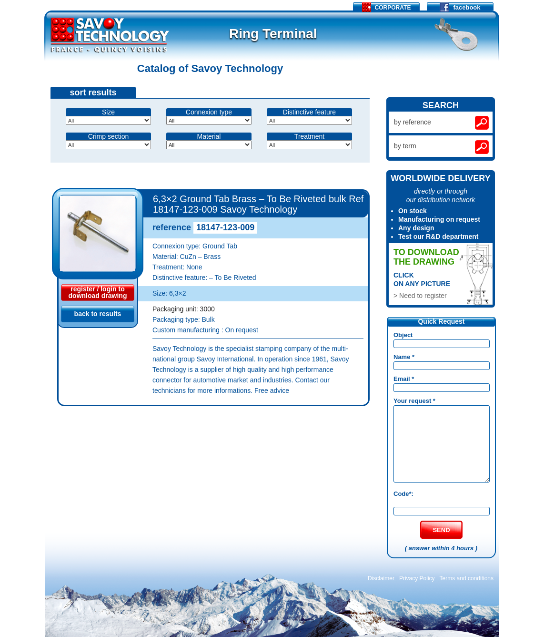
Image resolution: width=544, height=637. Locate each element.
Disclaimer (381, 578)
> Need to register (420, 295)
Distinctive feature (309, 112)
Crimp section (108, 136)
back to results (97, 314)
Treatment (309, 136)
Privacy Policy (417, 578)
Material (209, 136)
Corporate (386, 7)
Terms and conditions (467, 578)
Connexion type (209, 112)
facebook (460, 6)
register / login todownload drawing (98, 292)
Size (108, 112)
